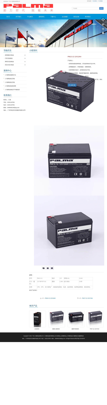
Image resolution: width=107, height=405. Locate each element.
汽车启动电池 (8, 58)
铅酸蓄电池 (81, 336)
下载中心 (53, 16)
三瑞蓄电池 (75, 336)
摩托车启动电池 (9, 61)
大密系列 (36, 329)
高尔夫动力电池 (9, 64)
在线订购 (72, 85)
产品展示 (30, 16)
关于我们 (18, 16)
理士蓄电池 (58, 336)
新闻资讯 (41, 16)
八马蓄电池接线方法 (10, 75)
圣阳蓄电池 (63, 336)
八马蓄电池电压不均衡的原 (12, 89)
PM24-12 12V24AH (50, 298)
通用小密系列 (56, 329)
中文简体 (95, 1)
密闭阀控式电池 (9, 55)
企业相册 (65, 16)
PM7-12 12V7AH (94, 329)
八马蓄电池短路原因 (10, 86)
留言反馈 (76, 16)
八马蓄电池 (46, 336)
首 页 (8, 16)
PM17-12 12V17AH (87, 298)
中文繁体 (100, 1)
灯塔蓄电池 (69, 336)
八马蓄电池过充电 (10, 78)
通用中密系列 (75, 329)
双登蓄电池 (52, 336)
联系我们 (88, 16)
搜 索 (101, 8)
